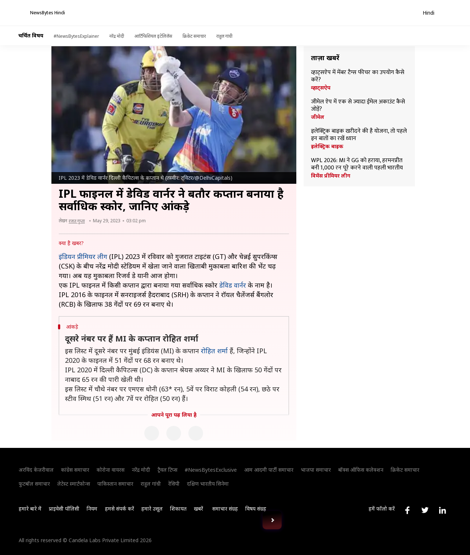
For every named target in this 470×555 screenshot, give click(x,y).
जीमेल (317, 117)
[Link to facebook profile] (407, 510)
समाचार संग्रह (225, 508)
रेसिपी (174, 483)
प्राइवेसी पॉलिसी (64, 508)
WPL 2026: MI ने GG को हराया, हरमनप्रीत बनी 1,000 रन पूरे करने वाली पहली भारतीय (357, 164)
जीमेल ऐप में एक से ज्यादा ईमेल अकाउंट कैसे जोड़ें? (358, 105)
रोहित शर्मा (214, 350)
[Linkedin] (195, 433)
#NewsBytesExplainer (76, 36)
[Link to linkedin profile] (442, 510)
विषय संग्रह (255, 508)
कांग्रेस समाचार (75, 469)
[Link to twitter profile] (425, 510)
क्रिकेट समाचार (194, 36)
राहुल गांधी (224, 36)
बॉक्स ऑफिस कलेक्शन (360, 469)
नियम (92, 508)
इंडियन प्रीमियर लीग (83, 256)
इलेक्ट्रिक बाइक (327, 146)
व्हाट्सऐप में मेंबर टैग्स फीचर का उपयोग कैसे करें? (357, 76)
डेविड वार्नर (232, 285)
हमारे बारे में (30, 508)
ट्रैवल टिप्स (167, 469)
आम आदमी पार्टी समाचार (268, 469)
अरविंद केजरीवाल (36, 469)
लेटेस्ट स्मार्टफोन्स (73, 483)
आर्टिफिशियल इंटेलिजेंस (153, 36)
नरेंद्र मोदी (116, 36)
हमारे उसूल (152, 508)
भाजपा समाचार (316, 469)
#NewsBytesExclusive (211, 469)
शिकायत (178, 508)
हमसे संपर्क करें (119, 508)
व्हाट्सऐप (320, 87)
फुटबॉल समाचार (34, 483)
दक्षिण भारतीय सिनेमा (208, 483)
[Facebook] (151, 433)
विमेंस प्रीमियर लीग (330, 175)
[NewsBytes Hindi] (52, 13)
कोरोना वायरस (110, 469)
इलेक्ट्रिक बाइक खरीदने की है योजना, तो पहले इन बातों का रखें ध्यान (359, 135)
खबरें (198, 508)
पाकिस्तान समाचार (115, 483)
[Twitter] (173, 433)
